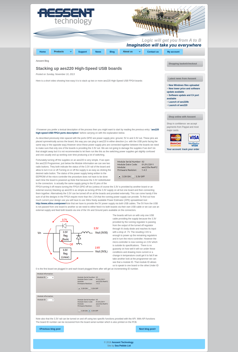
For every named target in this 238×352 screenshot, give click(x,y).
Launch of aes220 (178, 105)
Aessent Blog (42, 61)
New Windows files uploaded (184, 85)
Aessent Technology (122, 342)
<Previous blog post (50, 329)
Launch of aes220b (179, 102)
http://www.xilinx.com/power (51, 203)
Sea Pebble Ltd (123, 345)
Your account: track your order (183, 149)
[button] (62, 51)
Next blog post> (147, 329)
